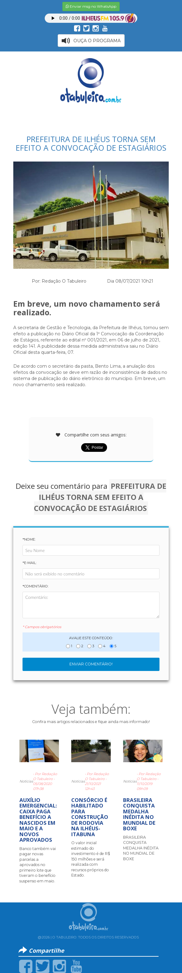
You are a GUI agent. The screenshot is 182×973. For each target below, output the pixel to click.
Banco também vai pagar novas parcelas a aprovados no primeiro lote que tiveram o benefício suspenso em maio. (37, 864)
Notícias (26, 781)
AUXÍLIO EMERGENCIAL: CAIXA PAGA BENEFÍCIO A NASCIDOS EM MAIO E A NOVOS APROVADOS (38, 819)
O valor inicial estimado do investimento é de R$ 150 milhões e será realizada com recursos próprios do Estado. (90, 858)
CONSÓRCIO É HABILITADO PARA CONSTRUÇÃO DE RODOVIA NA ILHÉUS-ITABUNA (89, 817)
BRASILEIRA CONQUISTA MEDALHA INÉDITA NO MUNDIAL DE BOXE (139, 814)
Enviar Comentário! (91, 664)
